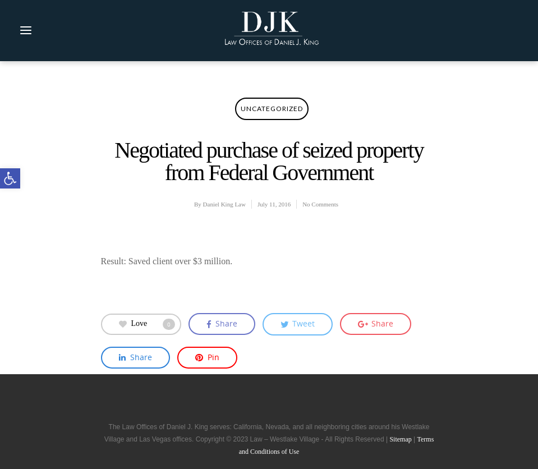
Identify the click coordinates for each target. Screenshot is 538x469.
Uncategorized (272, 108)
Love (147, 324)
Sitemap (400, 439)
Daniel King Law (224, 204)
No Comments (320, 204)
